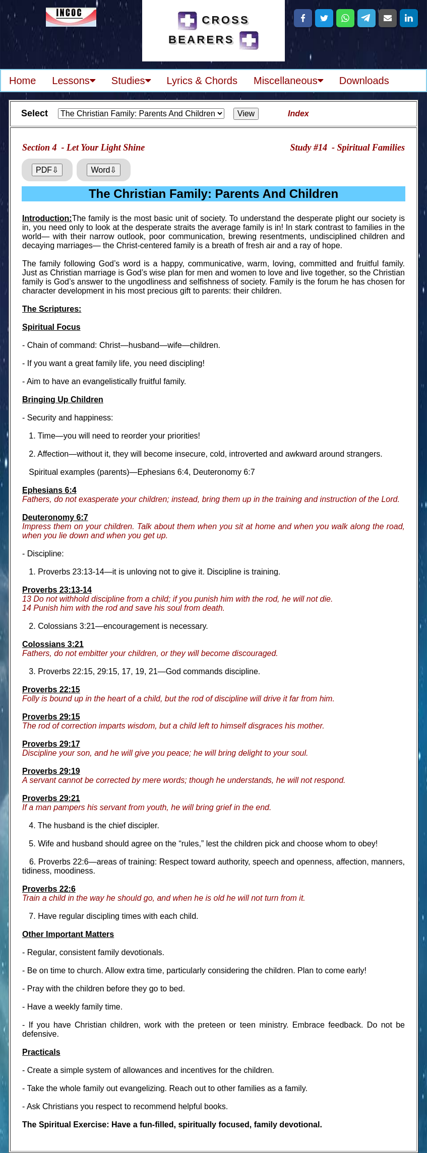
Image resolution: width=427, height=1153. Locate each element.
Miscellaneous (288, 80)
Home (22, 80)
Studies (131, 80)
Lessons (73, 80)
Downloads (364, 80)
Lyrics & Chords (202, 80)
